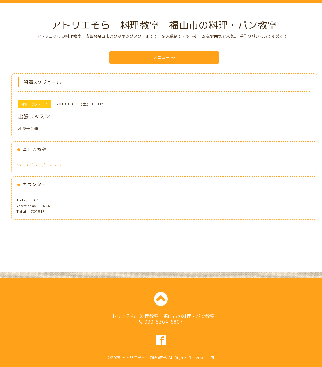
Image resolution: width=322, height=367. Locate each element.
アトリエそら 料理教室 (144, 357)
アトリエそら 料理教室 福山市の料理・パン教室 (164, 25)
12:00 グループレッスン (38, 165)
